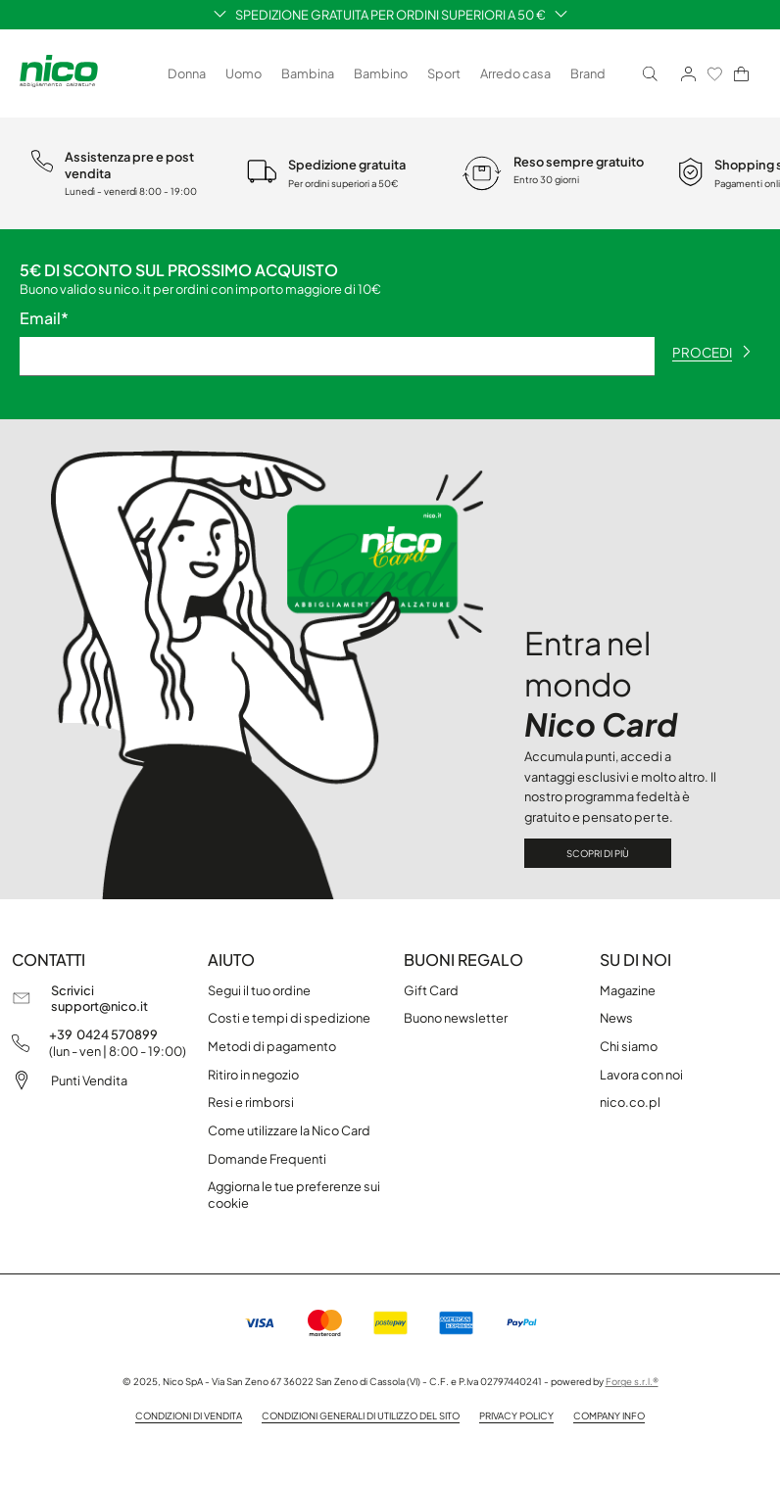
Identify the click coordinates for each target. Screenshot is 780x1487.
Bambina (307, 73)
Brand (588, 73)
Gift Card (431, 990)
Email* (44, 318)
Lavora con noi (641, 1074)
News (616, 1018)
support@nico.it (99, 1006)
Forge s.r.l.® (632, 1381)
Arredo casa (515, 73)
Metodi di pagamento (272, 1046)
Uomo (243, 73)
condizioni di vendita (188, 1415)
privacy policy (516, 1415)
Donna (187, 73)
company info (609, 1415)
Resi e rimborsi (251, 1102)
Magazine (628, 990)
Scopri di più (597, 853)
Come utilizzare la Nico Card (289, 1130)
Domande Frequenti (267, 1159)
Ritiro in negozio (253, 1074)
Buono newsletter (456, 1018)
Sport (444, 73)
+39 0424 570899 (103, 1034)
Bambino (381, 73)
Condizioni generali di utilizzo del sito (361, 1415)
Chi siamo (629, 1046)
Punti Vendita (89, 1080)
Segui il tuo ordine (259, 990)
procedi (711, 352)
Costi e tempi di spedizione (289, 1018)
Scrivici (72, 990)
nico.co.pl (630, 1102)
